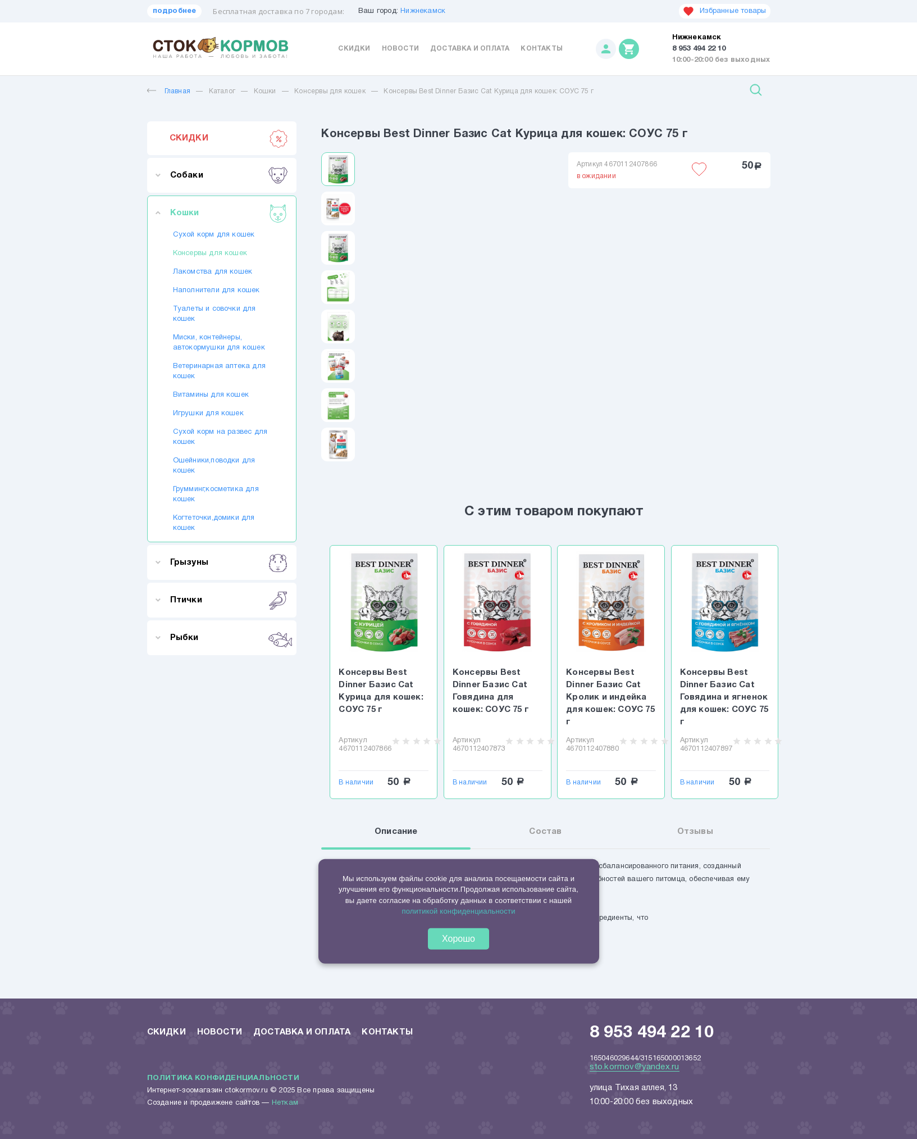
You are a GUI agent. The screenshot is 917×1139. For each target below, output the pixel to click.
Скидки (354, 49)
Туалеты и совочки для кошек (214, 314)
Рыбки (229, 637)
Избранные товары (724, 11)
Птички (229, 600)
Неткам (285, 1103)
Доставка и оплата (469, 49)
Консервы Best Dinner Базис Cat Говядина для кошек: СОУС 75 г (491, 691)
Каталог (222, 91)
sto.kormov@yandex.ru (634, 1067)
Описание (396, 832)
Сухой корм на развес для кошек (220, 437)
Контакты (542, 49)
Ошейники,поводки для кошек (214, 465)
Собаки (229, 175)
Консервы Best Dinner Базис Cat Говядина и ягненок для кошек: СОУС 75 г (724, 697)
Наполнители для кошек (216, 290)
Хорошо (458, 938)
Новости (400, 49)
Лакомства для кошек (213, 272)
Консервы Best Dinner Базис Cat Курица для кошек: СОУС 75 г (489, 91)
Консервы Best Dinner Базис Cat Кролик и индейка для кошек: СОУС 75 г (610, 697)
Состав (545, 832)
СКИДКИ (229, 138)
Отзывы (695, 832)
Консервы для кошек (330, 91)
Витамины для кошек (211, 395)
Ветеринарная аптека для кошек (219, 371)
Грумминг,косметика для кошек (216, 494)
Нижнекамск (422, 11)
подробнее (175, 11)
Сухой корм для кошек (214, 235)
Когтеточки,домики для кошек (214, 523)
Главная (168, 91)
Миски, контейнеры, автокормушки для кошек (219, 342)
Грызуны (229, 562)
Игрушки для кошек (208, 413)
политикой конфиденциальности (458, 911)
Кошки (265, 91)
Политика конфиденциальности (223, 1078)
